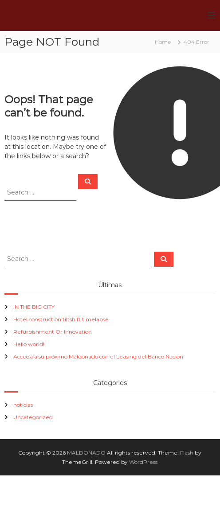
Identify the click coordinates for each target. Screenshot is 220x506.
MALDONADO (86, 452)
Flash (186, 452)
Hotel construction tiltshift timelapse (61, 319)
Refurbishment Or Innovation (52, 331)
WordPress (143, 462)
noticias (23, 404)
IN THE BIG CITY (34, 307)
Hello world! (28, 344)
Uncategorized (33, 417)
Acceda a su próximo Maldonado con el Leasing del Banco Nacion (98, 356)
